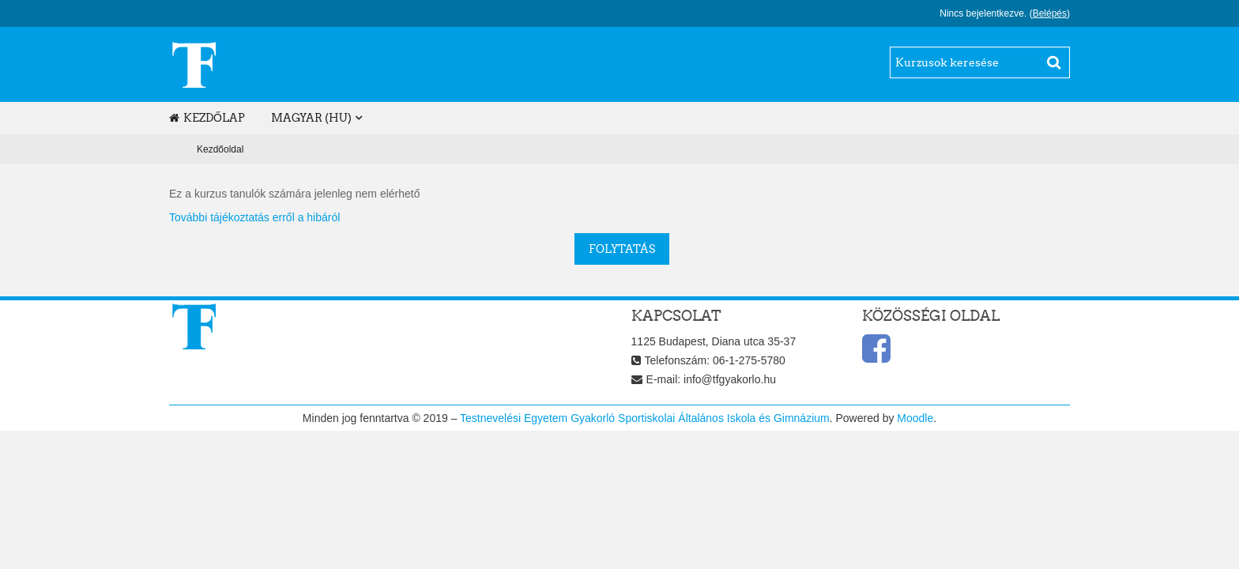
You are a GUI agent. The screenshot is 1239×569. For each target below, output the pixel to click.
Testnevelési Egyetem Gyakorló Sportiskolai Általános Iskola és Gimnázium (645, 418)
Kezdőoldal (220, 149)
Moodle (915, 418)
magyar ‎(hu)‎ (311, 118)
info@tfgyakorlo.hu (730, 379)
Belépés (1050, 13)
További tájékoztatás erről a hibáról (254, 217)
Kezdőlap (207, 118)
